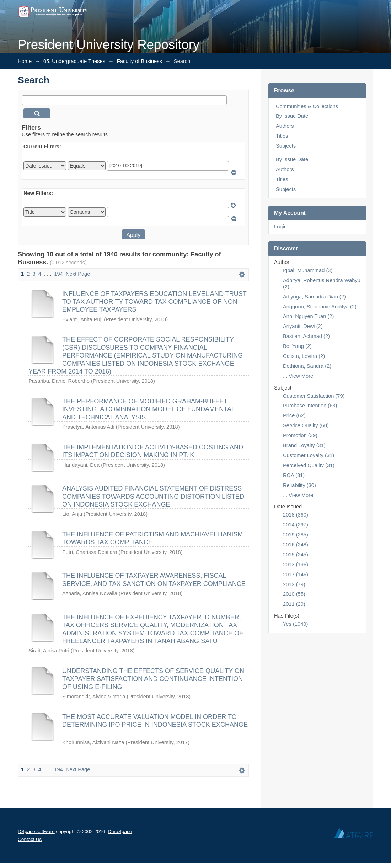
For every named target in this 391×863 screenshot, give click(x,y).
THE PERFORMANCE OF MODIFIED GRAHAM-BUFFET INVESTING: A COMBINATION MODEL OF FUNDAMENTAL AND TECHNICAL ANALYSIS (148, 409)
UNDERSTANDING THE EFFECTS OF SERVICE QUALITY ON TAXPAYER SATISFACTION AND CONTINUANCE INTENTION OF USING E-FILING (153, 678)
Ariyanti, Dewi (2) (303, 326)
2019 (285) (295, 535)
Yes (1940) (295, 624)
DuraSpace (120, 831)
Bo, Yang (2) (297, 346)
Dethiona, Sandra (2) (307, 366)
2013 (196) (295, 564)
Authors (285, 126)
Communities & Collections (307, 106)
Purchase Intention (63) (310, 405)
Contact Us (30, 839)
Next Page (78, 274)
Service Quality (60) (306, 425)
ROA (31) (294, 475)
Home (25, 61)
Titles (282, 136)
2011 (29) (294, 604)
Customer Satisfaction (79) (314, 396)
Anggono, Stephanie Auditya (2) (320, 306)
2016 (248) (295, 544)
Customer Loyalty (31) (308, 455)
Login (280, 226)
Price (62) (294, 415)
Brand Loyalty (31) (304, 445)
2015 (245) (295, 554)
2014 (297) (295, 525)
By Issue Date (292, 116)
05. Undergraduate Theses (74, 61)
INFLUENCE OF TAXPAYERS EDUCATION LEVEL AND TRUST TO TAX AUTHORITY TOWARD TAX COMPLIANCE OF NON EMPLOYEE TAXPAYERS (154, 301)
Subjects (286, 146)
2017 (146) (295, 574)
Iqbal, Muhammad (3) (307, 270)
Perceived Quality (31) (308, 465)
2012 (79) (294, 584)
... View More (298, 376)
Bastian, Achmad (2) (306, 336)
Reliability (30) (299, 485)
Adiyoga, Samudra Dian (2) (314, 297)
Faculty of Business (139, 61)
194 (58, 274)
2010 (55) (294, 594)
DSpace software (36, 831)
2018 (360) (295, 515)
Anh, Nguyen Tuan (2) (308, 316)
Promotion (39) (300, 435)
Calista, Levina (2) (304, 356)
